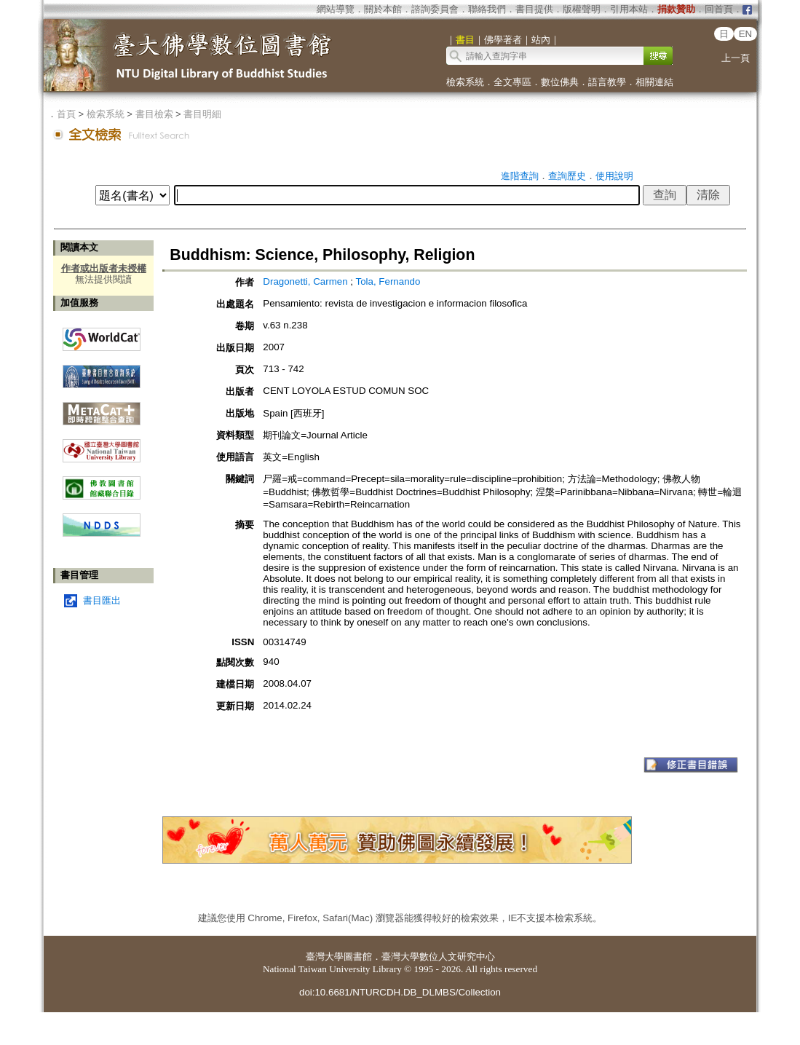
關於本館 (383, 9)
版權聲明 (582, 9)
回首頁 (719, 9)
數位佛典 (560, 81)
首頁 (66, 114)
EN (746, 33)
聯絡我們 (487, 9)
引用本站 (629, 9)
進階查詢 (520, 175)
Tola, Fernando (388, 281)
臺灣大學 (325, 956)
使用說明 (614, 175)
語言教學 (607, 81)
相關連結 (654, 81)
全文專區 (512, 81)
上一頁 (735, 57)
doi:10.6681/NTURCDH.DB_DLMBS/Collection (400, 992)
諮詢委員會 (435, 9)
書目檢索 (154, 114)
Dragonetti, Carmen (305, 281)
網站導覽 (336, 9)
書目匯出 (102, 600)
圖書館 (358, 956)
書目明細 (202, 114)
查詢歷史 (567, 175)
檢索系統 (465, 81)
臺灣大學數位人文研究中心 (438, 956)
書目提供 (534, 9)
